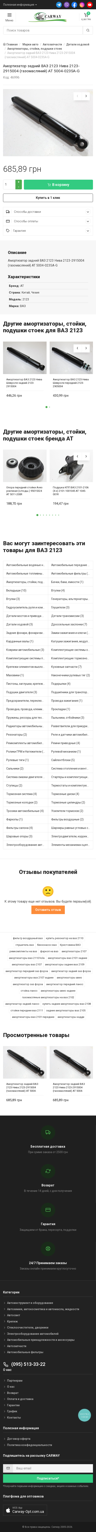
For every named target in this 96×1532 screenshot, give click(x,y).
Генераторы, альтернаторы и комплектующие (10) (72, 599)
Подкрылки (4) (60, 683)
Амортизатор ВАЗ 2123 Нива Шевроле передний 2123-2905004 (71, 383)
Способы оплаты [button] (48, 221)
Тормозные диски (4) (65, 794)
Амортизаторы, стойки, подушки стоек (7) (27, 582)
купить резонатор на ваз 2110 (64, 938)
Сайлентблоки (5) (63, 760)
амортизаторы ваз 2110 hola (27, 957)
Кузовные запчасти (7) (66, 666)
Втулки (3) (13, 599)
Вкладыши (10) (16, 590)
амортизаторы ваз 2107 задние (33, 977)
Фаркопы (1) (14, 819)
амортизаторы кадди (71, 1016)
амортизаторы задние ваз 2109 (64, 964)
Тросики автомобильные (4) (25, 811)
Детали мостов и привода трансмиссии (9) (27, 616)
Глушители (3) (60, 607)
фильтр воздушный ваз (28, 938)
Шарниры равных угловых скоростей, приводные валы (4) (72, 827)
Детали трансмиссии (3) (67, 616)
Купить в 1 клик (48, 198)
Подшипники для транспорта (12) (72, 692)
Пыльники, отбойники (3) (67, 717)
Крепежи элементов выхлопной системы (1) (27, 666)
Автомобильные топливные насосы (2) (27, 573)
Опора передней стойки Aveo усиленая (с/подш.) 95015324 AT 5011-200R (24, 491)
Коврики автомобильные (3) (25, 649)
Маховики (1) (15, 675)
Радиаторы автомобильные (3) (27, 726)
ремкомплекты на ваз (23, 951)
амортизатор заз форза (28, 984)
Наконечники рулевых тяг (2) (70, 675)
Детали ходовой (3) (19, 624)
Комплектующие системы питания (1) (27, 658)
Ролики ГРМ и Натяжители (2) (26, 751)
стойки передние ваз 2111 (27, 1010)
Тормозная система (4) (21, 794)
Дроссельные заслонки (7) (69, 624)
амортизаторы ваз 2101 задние (67, 957)
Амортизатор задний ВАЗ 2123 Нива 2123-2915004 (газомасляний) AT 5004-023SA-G (22, 1087)
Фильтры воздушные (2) (67, 819)
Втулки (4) (58, 590)
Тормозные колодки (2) (21, 802)
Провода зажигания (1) (66, 700)
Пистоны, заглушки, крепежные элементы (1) (27, 683)
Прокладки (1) (60, 709)
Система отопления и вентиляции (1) (72, 768)
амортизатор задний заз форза (71, 971)
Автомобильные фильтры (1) (70, 573)
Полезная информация (18, 4)
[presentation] (78, 96)
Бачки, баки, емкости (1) (67, 582)
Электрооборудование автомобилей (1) (27, 844)
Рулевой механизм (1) (66, 751)
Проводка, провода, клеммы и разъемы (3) (27, 709)
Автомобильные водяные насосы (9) (27, 565)
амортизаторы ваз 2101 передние (33, 1016)
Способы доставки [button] (48, 211)
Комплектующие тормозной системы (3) (72, 658)
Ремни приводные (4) (65, 743)
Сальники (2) (14, 768)
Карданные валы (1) (19, 641)
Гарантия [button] (48, 230)
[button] (47, 407)
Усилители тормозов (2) (67, 811)
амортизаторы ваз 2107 (27, 964)
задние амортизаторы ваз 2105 (65, 1010)
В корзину (58, 184)
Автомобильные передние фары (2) (72, 565)
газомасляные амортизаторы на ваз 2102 (48, 997)
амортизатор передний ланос (64, 984)
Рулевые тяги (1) (17, 760)
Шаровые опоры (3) (19, 836)
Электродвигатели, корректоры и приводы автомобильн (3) (72, 836)
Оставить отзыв (48, 910)
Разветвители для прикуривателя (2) (72, 726)
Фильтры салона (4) (19, 827)
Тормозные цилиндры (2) (68, 802)
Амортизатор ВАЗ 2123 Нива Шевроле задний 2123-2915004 (24, 383)
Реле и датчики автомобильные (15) (72, 734)
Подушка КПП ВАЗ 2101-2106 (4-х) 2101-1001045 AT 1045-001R (71, 491)
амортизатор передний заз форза (26, 971)
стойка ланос (29, 990)
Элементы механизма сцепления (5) (72, 844)
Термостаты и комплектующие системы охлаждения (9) (72, 785)
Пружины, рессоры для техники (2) (27, 717)
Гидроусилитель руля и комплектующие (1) (27, 607)
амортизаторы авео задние (58, 990)
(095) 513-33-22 (24, 1364)
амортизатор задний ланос (22, 1003)
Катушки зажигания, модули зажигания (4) (72, 641)
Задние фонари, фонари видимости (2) (27, 632)
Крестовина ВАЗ (70, 944)
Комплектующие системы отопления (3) (72, 649)
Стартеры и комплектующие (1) (72, 777)
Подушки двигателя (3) (21, 692)
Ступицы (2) (14, 785)
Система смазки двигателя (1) (26, 777)
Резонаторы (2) (16, 734)
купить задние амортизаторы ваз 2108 (67, 1003)
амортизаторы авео (69, 977)
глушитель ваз (25, 944)
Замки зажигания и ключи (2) (70, 632)
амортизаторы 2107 (74, 951)
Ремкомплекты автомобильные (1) (27, 743)
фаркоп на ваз (49, 951)
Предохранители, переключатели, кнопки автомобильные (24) (27, 700)
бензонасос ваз (47, 944)
